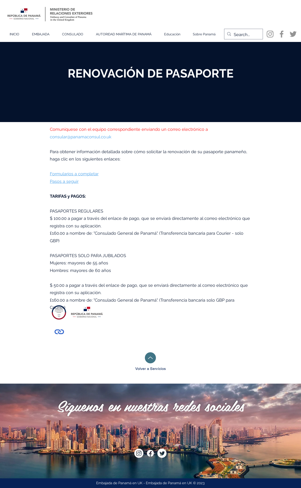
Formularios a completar (74, 173)
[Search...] (243, 34)
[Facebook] (281, 34)
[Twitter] (293, 34)
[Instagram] (270, 34)
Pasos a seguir (64, 181)
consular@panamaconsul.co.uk (80, 136)
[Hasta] (150, 357)
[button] (41, 34)
